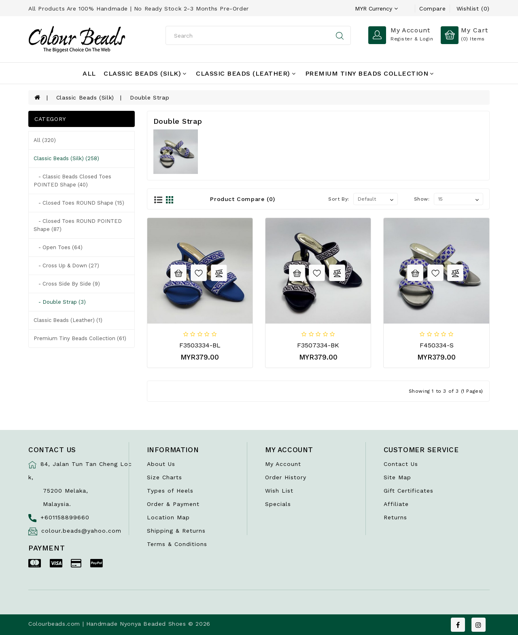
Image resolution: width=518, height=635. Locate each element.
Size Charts (164, 477)
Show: (422, 199)
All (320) (45, 140)
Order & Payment (173, 504)
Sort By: (338, 199)
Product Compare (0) (242, 199)
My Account (283, 464)
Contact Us (401, 464)
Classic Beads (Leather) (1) (68, 320)
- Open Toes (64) (58, 247)
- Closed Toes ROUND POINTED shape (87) (78, 225)
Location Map (168, 517)
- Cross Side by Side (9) (67, 284)
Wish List (279, 490)
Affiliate (396, 504)
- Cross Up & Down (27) (66, 265)
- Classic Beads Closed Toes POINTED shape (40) (72, 181)
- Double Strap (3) (60, 302)
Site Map (397, 477)
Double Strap (149, 97)
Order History (285, 477)
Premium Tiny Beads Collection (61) (80, 338)
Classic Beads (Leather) (245, 73)
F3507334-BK (318, 345)
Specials (278, 504)
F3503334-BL (200, 345)
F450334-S (437, 345)
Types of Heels (170, 490)
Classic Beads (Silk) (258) (66, 158)
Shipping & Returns (176, 530)
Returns (395, 517)
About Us (161, 464)
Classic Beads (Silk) (145, 73)
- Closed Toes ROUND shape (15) (79, 203)
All (89, 73)
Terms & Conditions (177, 544)
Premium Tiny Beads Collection (369, 73)
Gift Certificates (408, 490)
